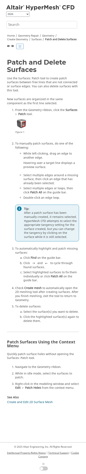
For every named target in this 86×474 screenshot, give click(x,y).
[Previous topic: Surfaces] (8, 46)
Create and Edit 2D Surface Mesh (30, 402)
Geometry (48, 36)
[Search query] (41, 24)
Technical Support (58, 453)
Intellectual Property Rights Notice (26, 453)
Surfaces (36, 39)
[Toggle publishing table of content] (20, 46)
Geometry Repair (28, 36)
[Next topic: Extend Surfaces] (13, 46)
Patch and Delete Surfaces (61, 39)
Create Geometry (17, 39)
